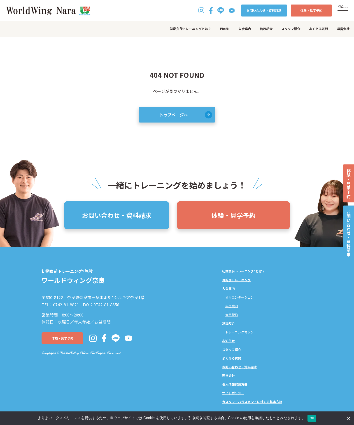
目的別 (224, 28)
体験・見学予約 (349, 183)
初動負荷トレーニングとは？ (190, 28)
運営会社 (343, 28)
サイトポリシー (233, 393)
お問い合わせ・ (264, 10)
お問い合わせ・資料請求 (349, 233)
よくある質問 (318, 28)
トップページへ (173, 115)
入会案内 (244, 28)
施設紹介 (266, 28)
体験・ (311, 10)
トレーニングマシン (239, 332)
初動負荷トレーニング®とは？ (243, 271)
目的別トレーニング (236, 280)
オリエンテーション (239, 297)
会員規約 (231, 314)
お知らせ (228, 340)
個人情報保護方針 (234, 384)
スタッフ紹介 (290, 28)
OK (312, 418)
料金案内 (231, 306)
